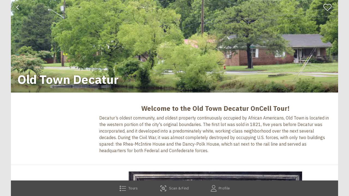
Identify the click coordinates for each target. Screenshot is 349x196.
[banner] (174, 46)
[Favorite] (329, 7)
